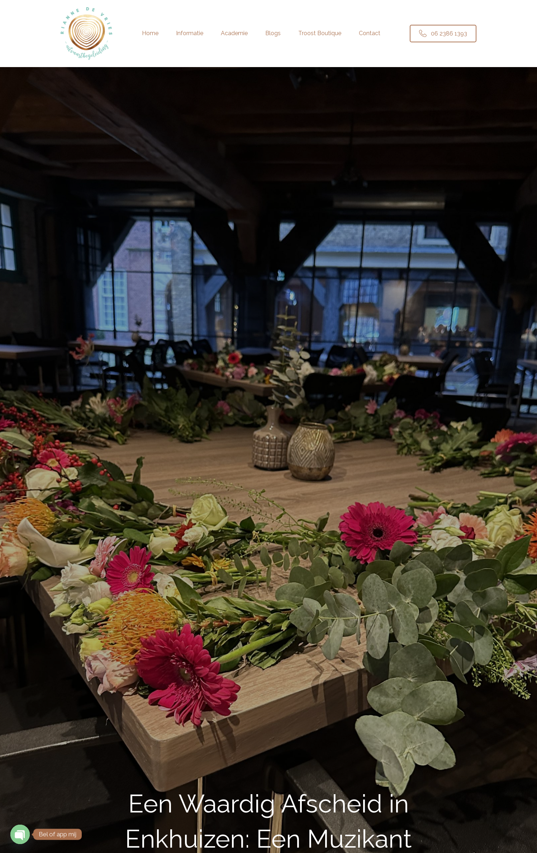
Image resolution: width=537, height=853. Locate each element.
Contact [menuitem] (369, 33)
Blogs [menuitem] (273, 33)
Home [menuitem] (150, 33)
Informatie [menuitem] (189, 33)
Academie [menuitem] (234, 33)
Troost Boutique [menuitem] (319, 33)
